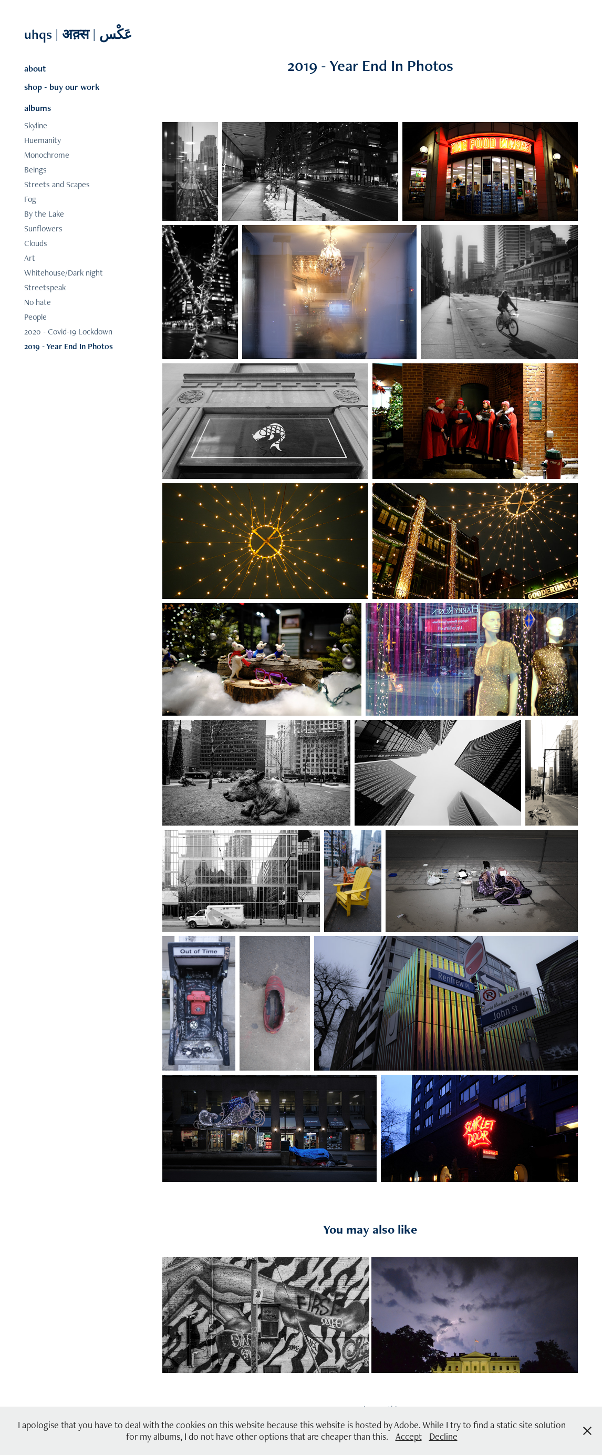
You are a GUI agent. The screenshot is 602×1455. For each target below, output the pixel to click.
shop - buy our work (62, 87)
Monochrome (46, 154)
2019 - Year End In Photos (68, 346)
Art (29, 257)
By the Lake (44, 213)
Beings (35, 169)
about (35, 68)
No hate (37, 302)
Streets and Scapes (57, 184)
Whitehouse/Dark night (63, 272)
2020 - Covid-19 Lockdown (68, 331)
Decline (443, 1436)
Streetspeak (45, 287)
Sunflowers (43, 228)
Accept (409, 1436)
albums (37, 108)
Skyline (35, 125)
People (35, 316)
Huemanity (42, 140)
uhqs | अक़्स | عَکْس (80, 34)
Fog (30, 199)
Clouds (35, 243)
